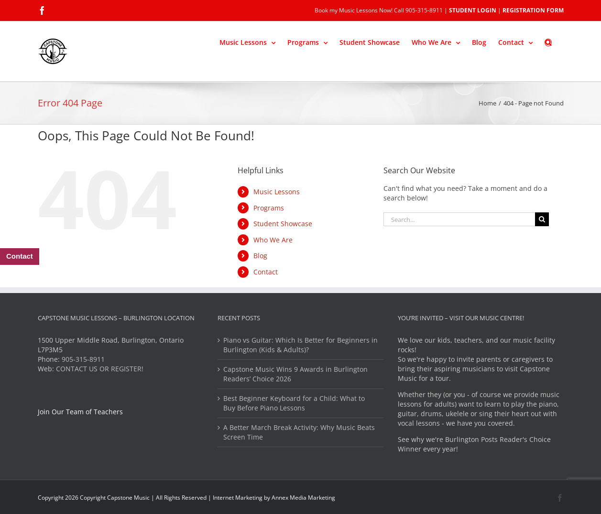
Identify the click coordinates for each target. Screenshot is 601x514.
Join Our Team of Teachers (80, 411)
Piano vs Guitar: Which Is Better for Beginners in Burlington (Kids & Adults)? (300, 345)
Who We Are (273, 239)
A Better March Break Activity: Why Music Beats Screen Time (299, 432)
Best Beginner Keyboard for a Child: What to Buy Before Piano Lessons (294, 403)
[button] (548, 41)
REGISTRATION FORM (533, 10)
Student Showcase (282, 223)
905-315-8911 (83, 359)
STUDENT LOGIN (472, 10)
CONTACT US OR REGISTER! (99, 368)
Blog (260, 255)
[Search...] (459, 219)
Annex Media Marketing (303, 497)
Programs (268, 207)
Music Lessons (276, 191)
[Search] (542, 219)
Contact (265, 271)
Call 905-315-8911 (418, 10)
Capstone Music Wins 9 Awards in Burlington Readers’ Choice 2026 (295, 374)
